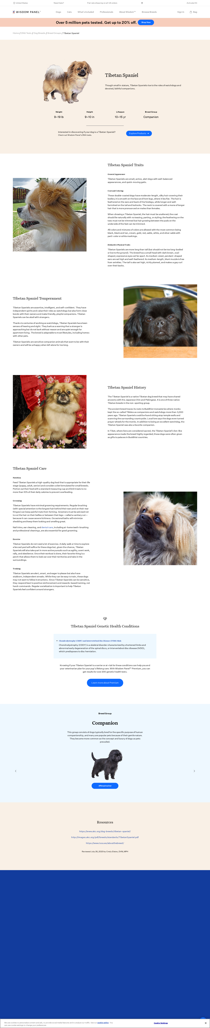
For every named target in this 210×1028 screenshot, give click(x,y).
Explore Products (139, 133)
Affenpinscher (105, 786)
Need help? (59, 3)
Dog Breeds (39, 33)
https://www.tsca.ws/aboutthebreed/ (105, 843)
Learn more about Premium (105, 682)
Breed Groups (54, 33)
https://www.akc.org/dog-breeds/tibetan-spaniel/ (105, 831)
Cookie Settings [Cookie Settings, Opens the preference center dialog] (161, 1023)
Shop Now (146, 22)
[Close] (206, 1023)
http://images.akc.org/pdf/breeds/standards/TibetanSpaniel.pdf (105, 837)
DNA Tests (26, 33)
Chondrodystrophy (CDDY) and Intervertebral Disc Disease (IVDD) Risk (90, 641)
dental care (47, 527)
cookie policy (103, 1023)
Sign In (180, 12)
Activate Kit (192, 3)
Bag (193, 12)
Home (16, 33)
